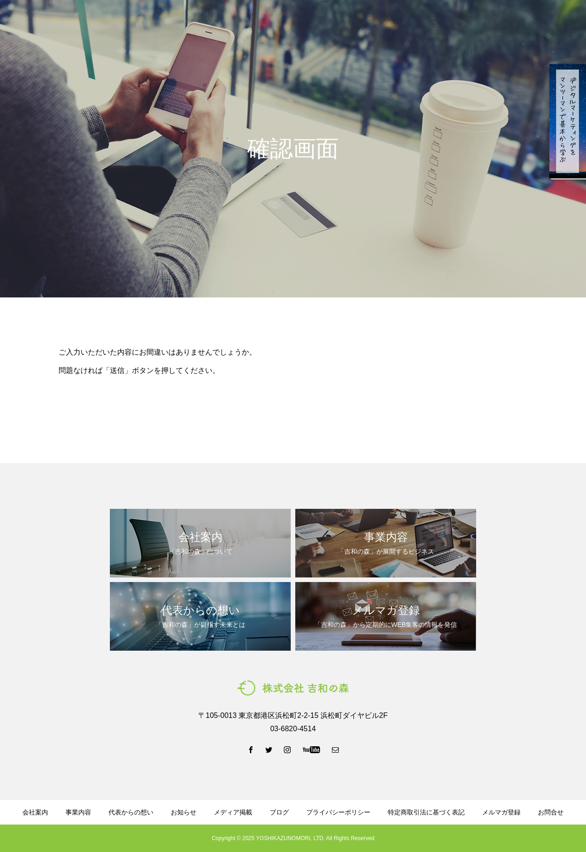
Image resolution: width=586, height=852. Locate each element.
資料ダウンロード (378, 23)
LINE (494, 23)
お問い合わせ (549, 23)
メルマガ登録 (439, 23)
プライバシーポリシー (338, 812)
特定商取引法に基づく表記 (426, 812)
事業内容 (226, 23)
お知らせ (183, 812)
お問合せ (551, 812)
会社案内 (184, 23)
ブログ (326, 23)
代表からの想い (277, 23)
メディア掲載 (233, 812)
